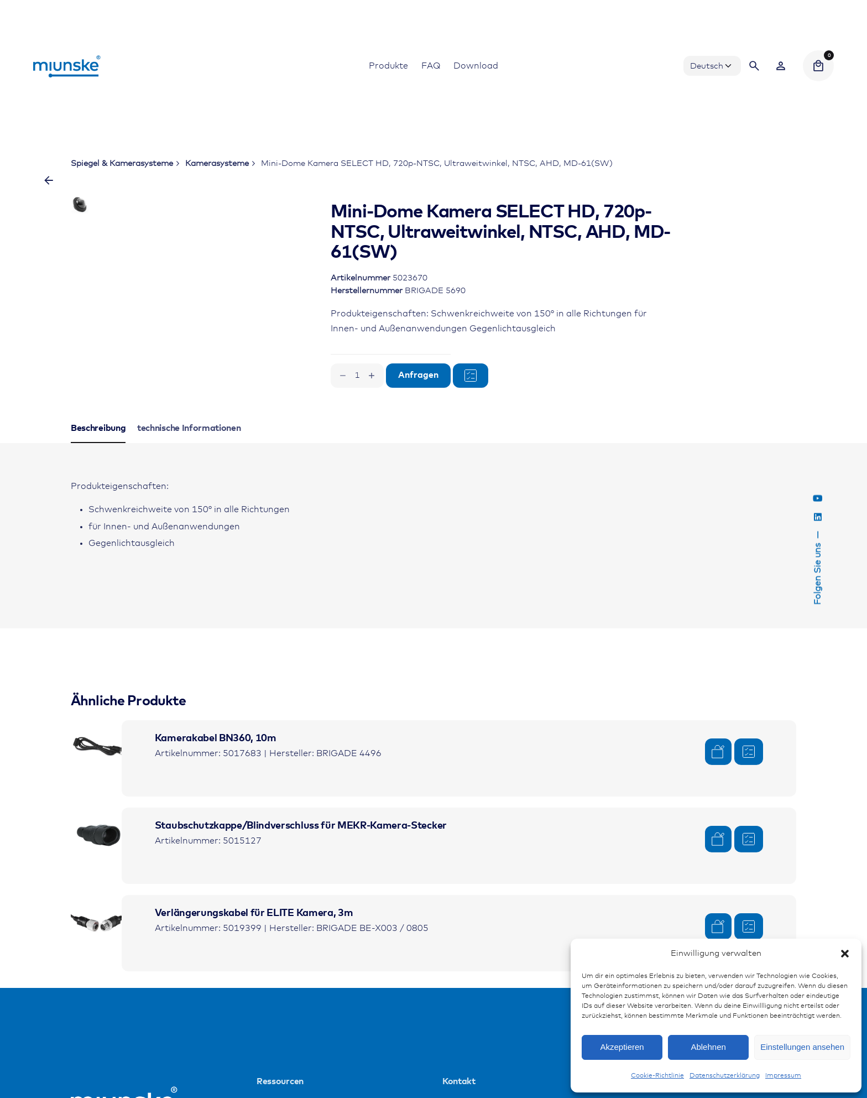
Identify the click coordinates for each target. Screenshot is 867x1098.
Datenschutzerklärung (725, 1076)
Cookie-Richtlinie (657, 1076)
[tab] (98, 480)
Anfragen (418, 375)
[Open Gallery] (251, 244)
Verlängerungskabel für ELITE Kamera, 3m (254, 951)
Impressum (783, 1076)
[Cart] (818, 65)
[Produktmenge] (357, 375)
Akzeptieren (622, 1047)
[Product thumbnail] (98, 785)
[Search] (754, 66)
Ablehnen (708, 1047)
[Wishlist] (780, 66)
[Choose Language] (712, 66)
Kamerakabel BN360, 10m (215, 776)
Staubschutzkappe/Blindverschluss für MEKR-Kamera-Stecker (301, 863)
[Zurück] (48, 180)
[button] (844, 953)
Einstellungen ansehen (802, 1047)
